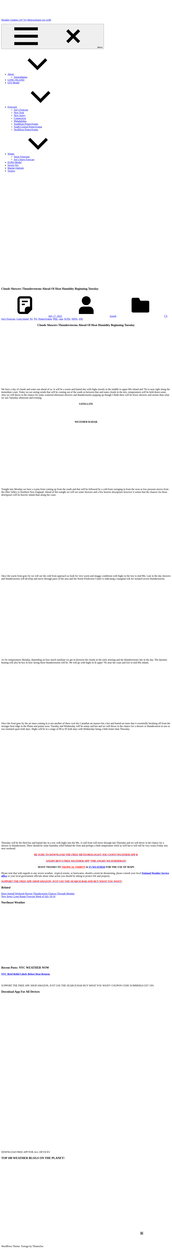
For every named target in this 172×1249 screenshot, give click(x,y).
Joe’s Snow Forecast (24, 159)
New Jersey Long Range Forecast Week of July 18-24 (28, 896)
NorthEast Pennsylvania (26, 129)
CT (165, 316)
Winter (35, 153)
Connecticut (20, 118)
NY (35, 319)
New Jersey (19, 115)
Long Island (22, 319)
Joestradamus (20, 77)
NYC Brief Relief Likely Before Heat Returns (25, 974)
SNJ (81, 319)
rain (61, 319)
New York (19, 112)
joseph (113, 316)
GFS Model (13, 82)
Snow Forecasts (22, 156)
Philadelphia (20, 121)
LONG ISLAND (16, 80)
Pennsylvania (45, 319)
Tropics (11, 170)
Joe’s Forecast (21, 109)
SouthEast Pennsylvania (26, 124)
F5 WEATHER (97, 867)
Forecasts (36, 107)
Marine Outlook (16, 168)
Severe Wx (13, 165)
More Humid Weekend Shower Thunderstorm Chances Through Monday (38, 893)
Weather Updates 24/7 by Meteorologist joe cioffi (26, 20)
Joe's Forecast (8, 319)
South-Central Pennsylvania (28, 126)
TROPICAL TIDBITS (73, 867)
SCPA (67, 319)
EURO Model (15, 162)
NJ (31, 319)
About (34, 74)
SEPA (74, 319)
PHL (55, 319)
